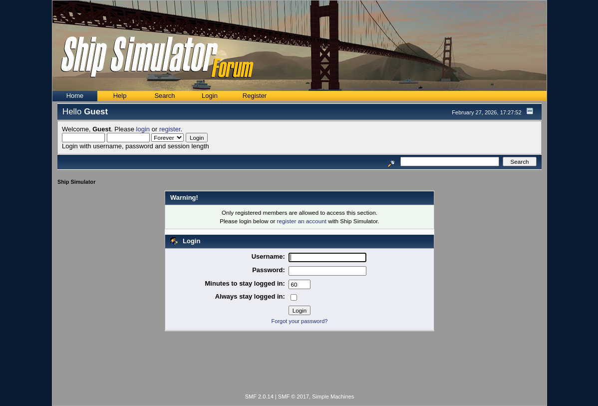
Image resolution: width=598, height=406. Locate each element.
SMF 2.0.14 (259, 397)
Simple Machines (333, 397)
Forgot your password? (300, 321)
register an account (301, 221)
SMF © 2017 (293, 397)
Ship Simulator (76, 182)
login (143, 129)
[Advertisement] (299, 364)
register (170, 129)
